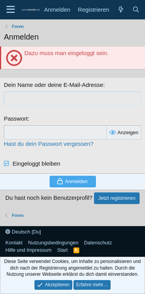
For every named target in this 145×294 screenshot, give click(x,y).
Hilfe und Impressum (28, 250)
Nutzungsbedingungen (53, 243)
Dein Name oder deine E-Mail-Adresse (53, 84)
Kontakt (13, 243)
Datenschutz (98, 243)
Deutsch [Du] (23, 232)
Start (62, 250)
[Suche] (135, 9)
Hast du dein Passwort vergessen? (49, 143)
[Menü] (11, 9)
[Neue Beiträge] (120, 9)
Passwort (16, 118)
